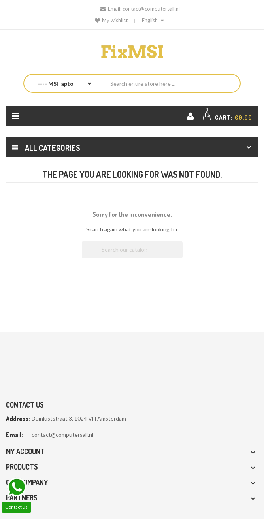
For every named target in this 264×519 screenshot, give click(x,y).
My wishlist (111, 20)
